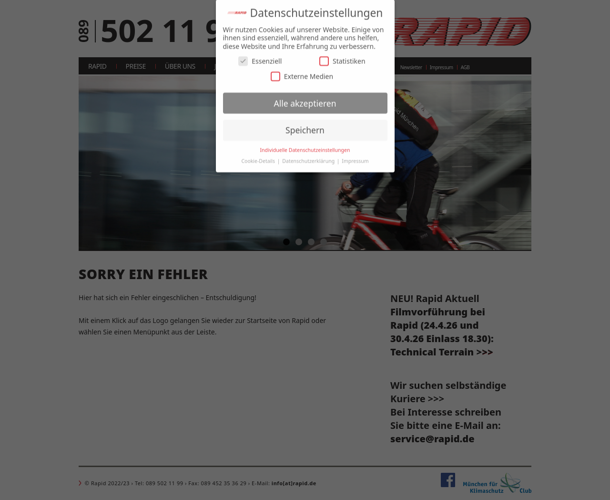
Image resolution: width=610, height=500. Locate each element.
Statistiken (342, 56)
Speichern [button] (305, 125)
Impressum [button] (355, 156)
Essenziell (260, 56)
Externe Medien (302, 71)
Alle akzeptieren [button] (305, 98)
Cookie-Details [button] (258, 156)
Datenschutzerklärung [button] (309, 156)
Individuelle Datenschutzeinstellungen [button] (305, 145)
